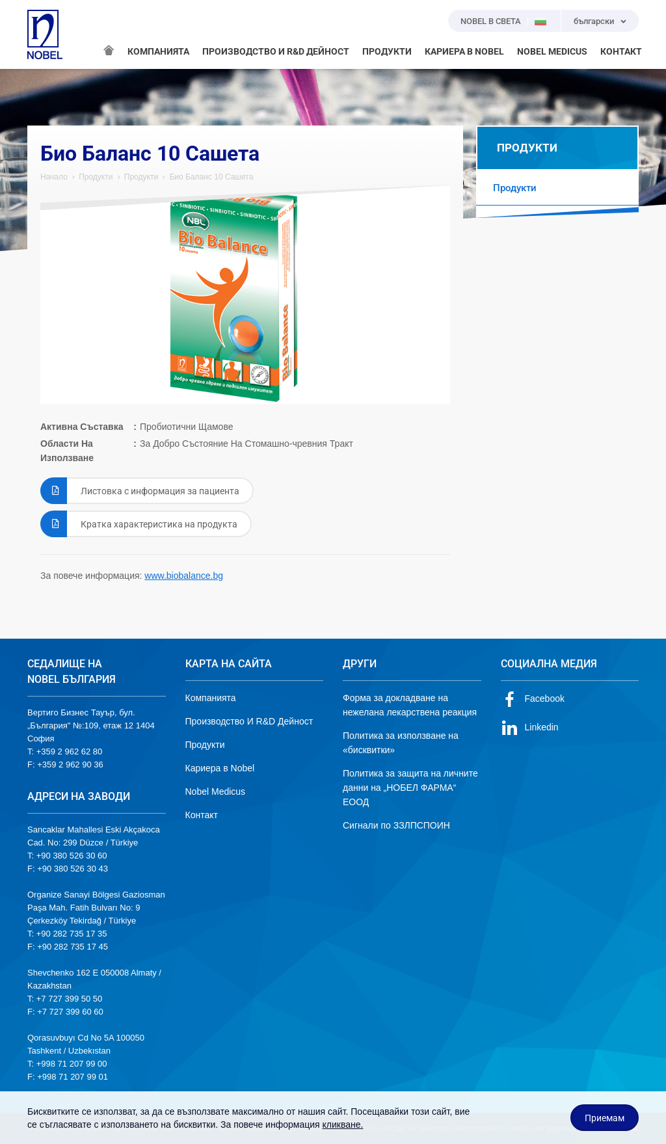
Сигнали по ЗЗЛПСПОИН (396, 825)
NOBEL (44, 34)
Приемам (604, 1118)
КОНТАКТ (621, 51)
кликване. (342, 1124)
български (594, 21)
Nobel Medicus (215, 791)
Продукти (96, 176)
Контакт (201, 815)
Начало (54, 176)
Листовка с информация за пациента (139, 490)
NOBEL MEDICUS (552, 51)
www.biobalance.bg (183, 575)
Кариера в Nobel (220, 768)
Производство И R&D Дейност (249, 721)
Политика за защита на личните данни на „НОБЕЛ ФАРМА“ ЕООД (410, 787)
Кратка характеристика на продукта (138, 524)
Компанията (210, 698)
